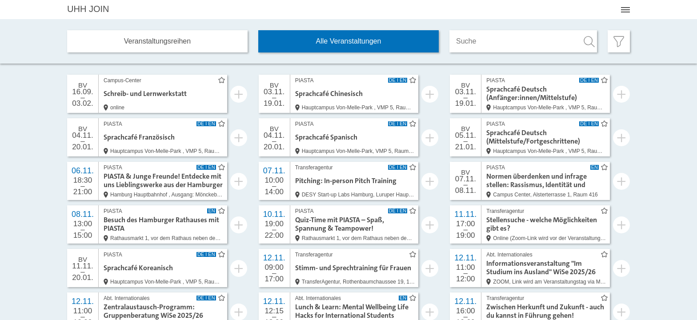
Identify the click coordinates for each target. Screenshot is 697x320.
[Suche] (523, 41)
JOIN (88, 9)
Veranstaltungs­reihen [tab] (157, 41)
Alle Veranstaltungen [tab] (348, 41)
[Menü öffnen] (625, 10)
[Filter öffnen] (619, 41)
